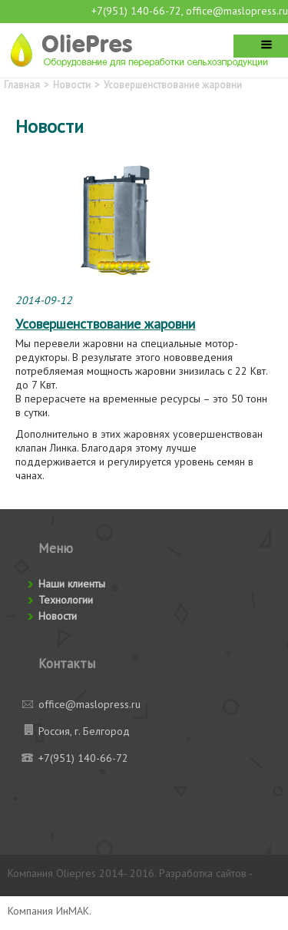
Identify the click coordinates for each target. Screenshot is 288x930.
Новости (72, 84)
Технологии (65, 600)
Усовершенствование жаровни (173, 84)
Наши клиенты (71, 584)
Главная (22, 84)
